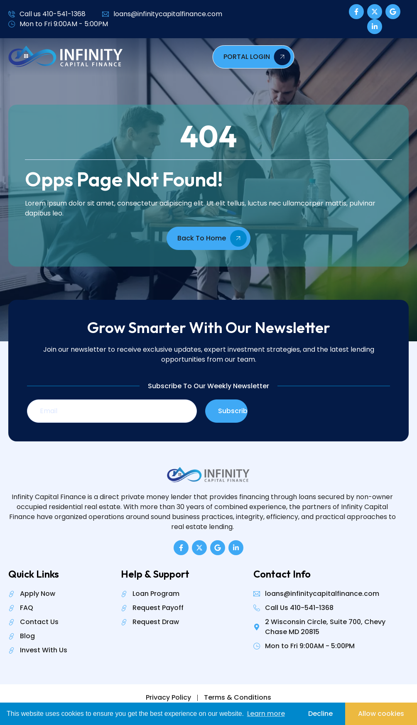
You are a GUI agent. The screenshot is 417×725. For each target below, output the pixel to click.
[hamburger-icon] (270, 57)
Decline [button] (320, 713)
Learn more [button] (266, 713)
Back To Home (212, 238)
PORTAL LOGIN (361, 57)
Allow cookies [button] (381, 713)
